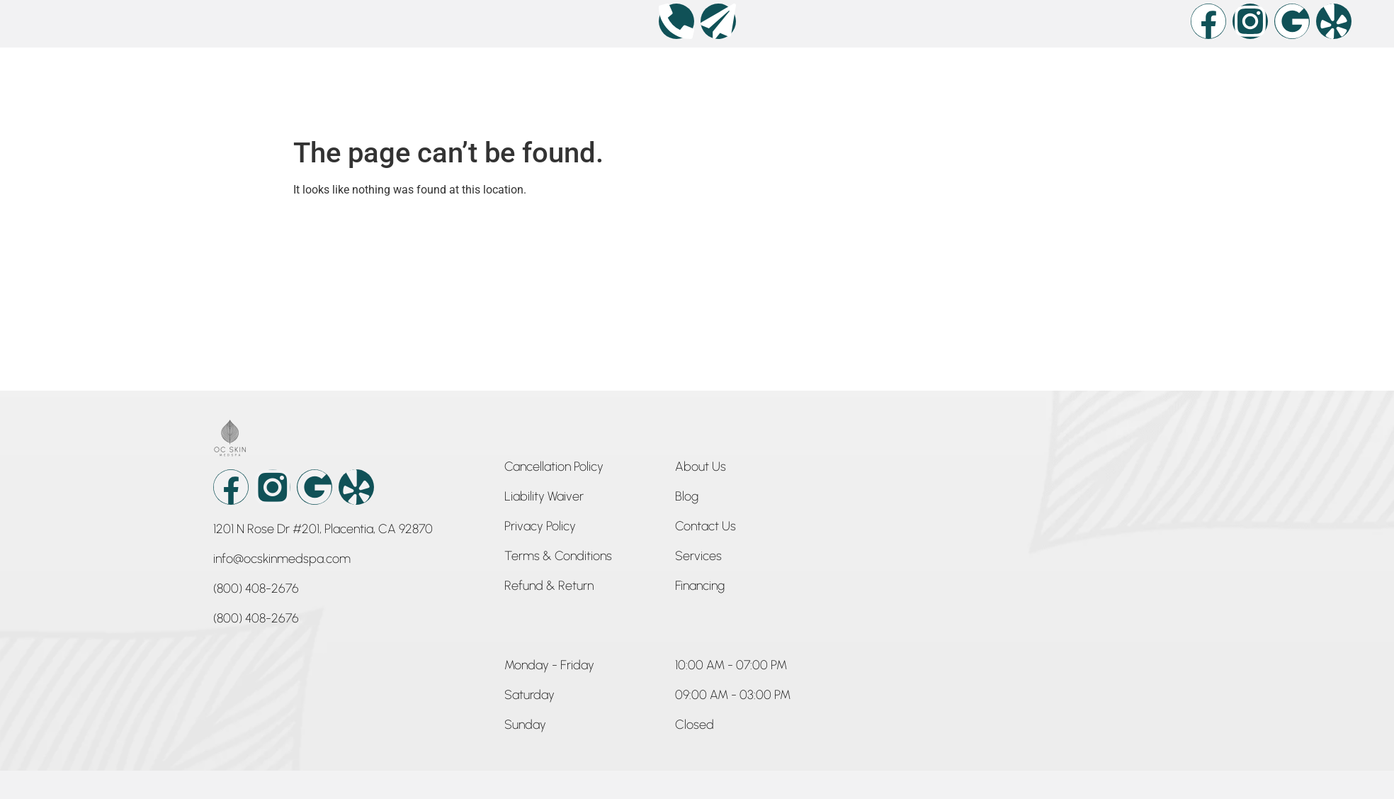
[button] (549, 667)
